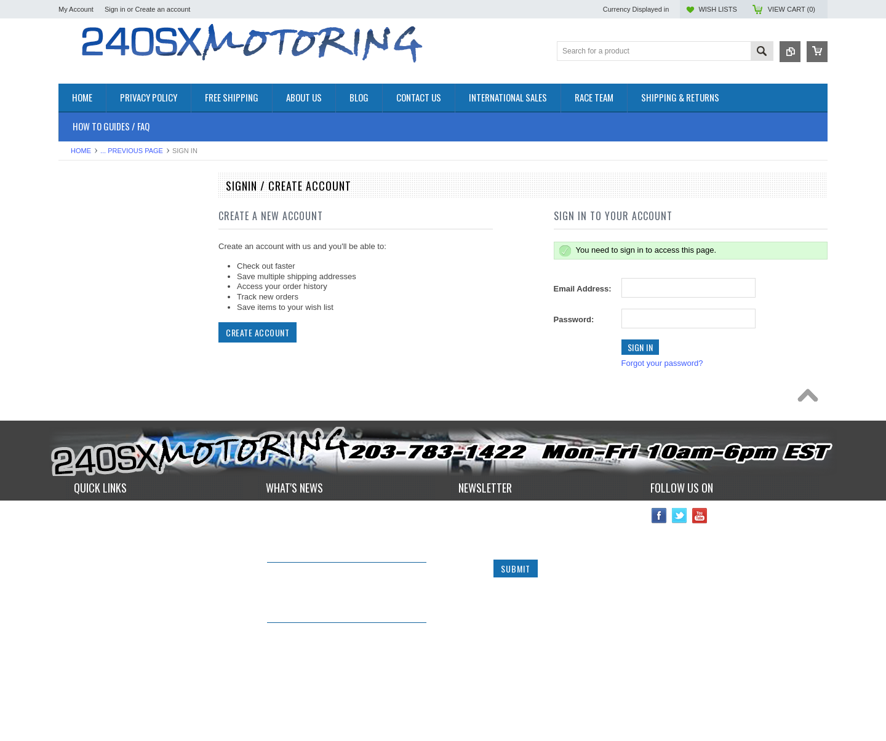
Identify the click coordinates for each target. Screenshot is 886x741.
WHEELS (75, 432)
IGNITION (76, 358)
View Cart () (791, 9)
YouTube (700, 565)
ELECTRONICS (86, 286)
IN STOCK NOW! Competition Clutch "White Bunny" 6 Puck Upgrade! (336, 627)
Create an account (162, 9)
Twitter (679, 565)
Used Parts (78, 421)
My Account (76, 9)
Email (470, 590)
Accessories (80, 213)
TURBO (72, 411)
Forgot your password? (662, 363)
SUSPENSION (84, 400)
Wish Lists (717, 9)
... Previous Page (131, 150)
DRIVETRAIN (82, 275)
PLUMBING (79, 379)
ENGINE (73, 296)
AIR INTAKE (80, 245)
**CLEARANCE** (89, 224)
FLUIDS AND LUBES (96, 328)
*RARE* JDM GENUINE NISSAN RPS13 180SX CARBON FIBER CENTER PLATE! (343, 688)
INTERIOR (77, 369)
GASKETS (77, 338)
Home (81, 150)
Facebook (659, 565)
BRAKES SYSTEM (92, 255)
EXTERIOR (78, 317)
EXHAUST (77, 307)
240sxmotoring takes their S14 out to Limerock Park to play (337, 567)
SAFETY (74, 390)
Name (470, 564)
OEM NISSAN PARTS (97, 203)
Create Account (257, 332)
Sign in (115, 9)
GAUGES (75, 348)
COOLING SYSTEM (94, 265)
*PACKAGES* (83, 234)
